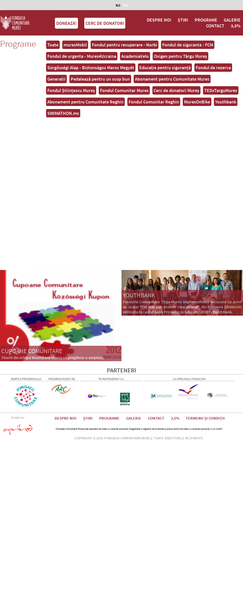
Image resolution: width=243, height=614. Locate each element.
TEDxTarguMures (220, 90)
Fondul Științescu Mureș (71, 90)
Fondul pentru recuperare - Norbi (124, 45)
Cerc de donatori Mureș (176, 90)
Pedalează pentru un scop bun (100, 79)
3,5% (235, 26)
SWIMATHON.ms (63, 113)
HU (125, 5)
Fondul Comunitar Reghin (154, 102)
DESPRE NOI (159, 20)
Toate (52, 45)
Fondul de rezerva (213, 67)
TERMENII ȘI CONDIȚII (205, 418)
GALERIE (232, 20)
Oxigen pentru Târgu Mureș (180, 56)
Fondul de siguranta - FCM (187, 45)
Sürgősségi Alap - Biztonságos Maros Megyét (90, 67)
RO (118, 5)
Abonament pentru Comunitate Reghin (85, 102)
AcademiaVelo (135, 56)
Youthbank (225, 102)
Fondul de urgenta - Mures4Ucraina (81, 56)
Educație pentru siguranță (165, 67)
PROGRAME (206, 20)
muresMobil (75, 45)
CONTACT (215, 26)
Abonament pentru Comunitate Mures (172, 79)
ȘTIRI (183, 20)
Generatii (56, 79)
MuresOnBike (197, 102)
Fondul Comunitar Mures (124, 90)
